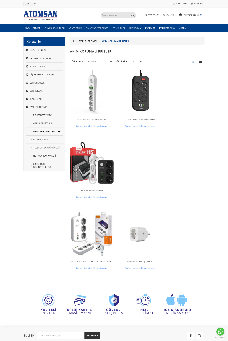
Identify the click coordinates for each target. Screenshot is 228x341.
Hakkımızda (169, 303)
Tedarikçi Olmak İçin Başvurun (179, 309)
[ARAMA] (118, 15)
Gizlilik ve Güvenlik (173, 290)
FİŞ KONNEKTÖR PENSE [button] (97, 28)
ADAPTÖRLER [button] (75, 28)
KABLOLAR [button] (150, 28)
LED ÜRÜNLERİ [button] (119, 28)
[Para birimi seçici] (29, 4)
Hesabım (75, 283)
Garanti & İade (171, 283)
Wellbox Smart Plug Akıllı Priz (137, 186)
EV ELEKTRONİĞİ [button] (167, 28)
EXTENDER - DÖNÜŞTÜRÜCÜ (42, 165)
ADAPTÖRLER (37, 66)
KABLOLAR (36, 99)
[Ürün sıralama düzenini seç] (98, 61)
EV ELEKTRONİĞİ (39, 107)
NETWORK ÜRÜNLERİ (44, 155)
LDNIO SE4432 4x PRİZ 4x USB (90, 117)
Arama (183, 28)
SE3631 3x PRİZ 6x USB (184, 117)
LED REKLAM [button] (135, 28)
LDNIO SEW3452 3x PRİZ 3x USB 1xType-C (90, 186)
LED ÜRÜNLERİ (37, 82)
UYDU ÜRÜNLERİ (38, 50)
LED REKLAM (36, 90)
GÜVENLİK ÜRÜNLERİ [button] (55, 28)
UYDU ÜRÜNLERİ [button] (33, 28)
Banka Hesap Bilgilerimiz (129, 283)
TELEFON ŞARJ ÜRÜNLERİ (46, 147)
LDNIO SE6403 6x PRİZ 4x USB (137, 117)
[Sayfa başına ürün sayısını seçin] (136, 61)
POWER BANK (40, 139)
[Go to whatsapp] (220, 332)
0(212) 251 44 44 (31, 296)
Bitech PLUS (198, 331)
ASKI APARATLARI (43, 123)
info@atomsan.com (32, 303)
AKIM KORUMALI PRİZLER (47, 131)
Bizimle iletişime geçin (128, 290)
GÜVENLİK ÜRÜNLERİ (41, 58)
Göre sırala (77, 61)
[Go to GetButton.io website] (220, 338)
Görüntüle (121, 61)
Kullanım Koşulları (173, 296)
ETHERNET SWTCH (43, 115)
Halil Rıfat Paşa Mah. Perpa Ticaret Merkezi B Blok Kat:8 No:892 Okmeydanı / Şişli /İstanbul (44, 287)
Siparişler (76, 290)
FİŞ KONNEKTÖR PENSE (42, 74)
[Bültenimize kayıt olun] (60, 260)
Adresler (75, 296)
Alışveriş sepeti (79, 303)
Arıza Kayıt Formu (126, 296)
